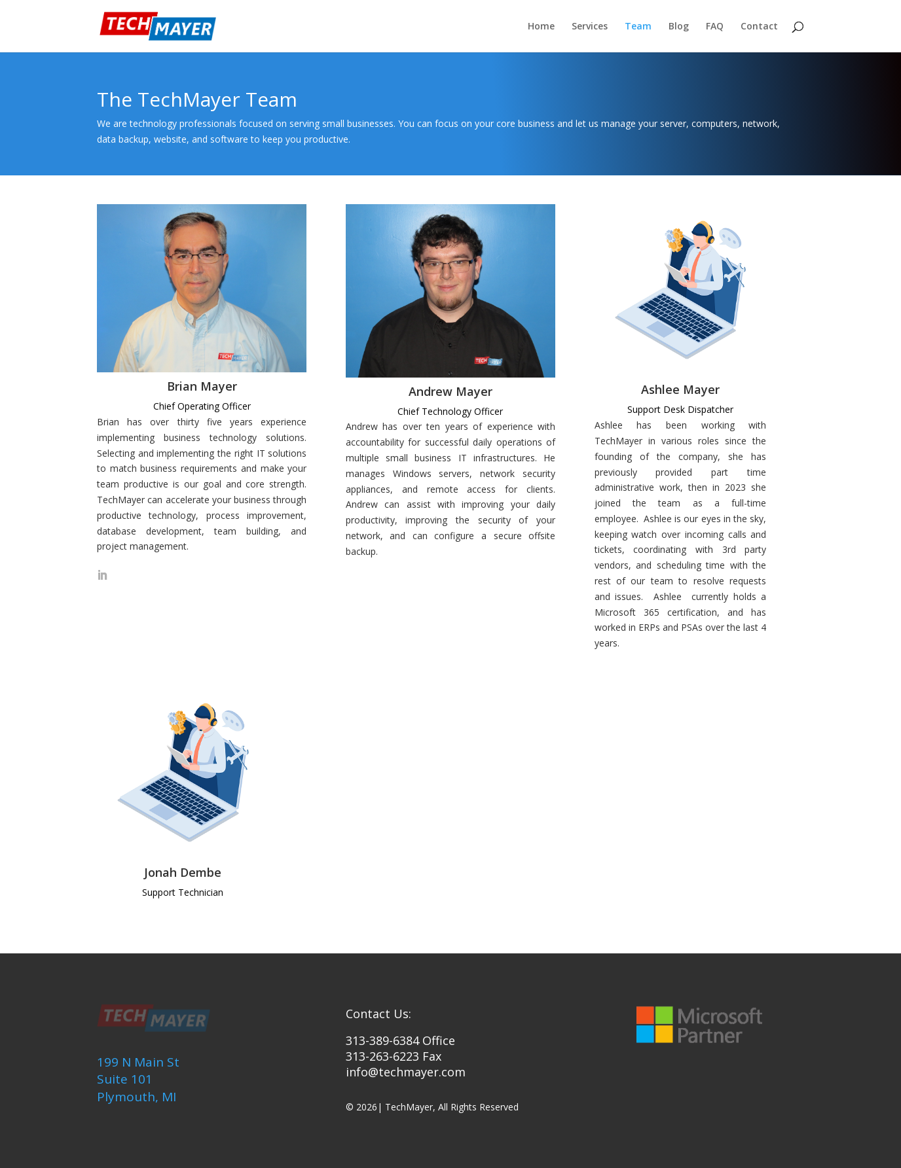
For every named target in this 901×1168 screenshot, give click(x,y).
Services (590, 27)
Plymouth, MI (136, 1096)
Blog (679, 27)
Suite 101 (125, 1079)
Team (638, 27)
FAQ (715, 27)
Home (541, 27)
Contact (759, 27)
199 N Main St (138, 1062)
